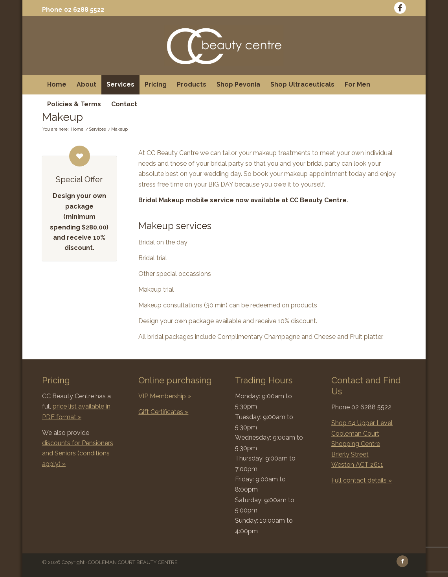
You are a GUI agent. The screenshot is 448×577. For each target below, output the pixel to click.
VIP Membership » (164, 396)
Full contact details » (361, 480)
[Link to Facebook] (400, 8)
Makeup (62, 117)
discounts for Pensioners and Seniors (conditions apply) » (77, 453)
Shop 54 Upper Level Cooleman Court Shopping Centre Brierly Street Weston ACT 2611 (362, 443)
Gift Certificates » (163, 412)
